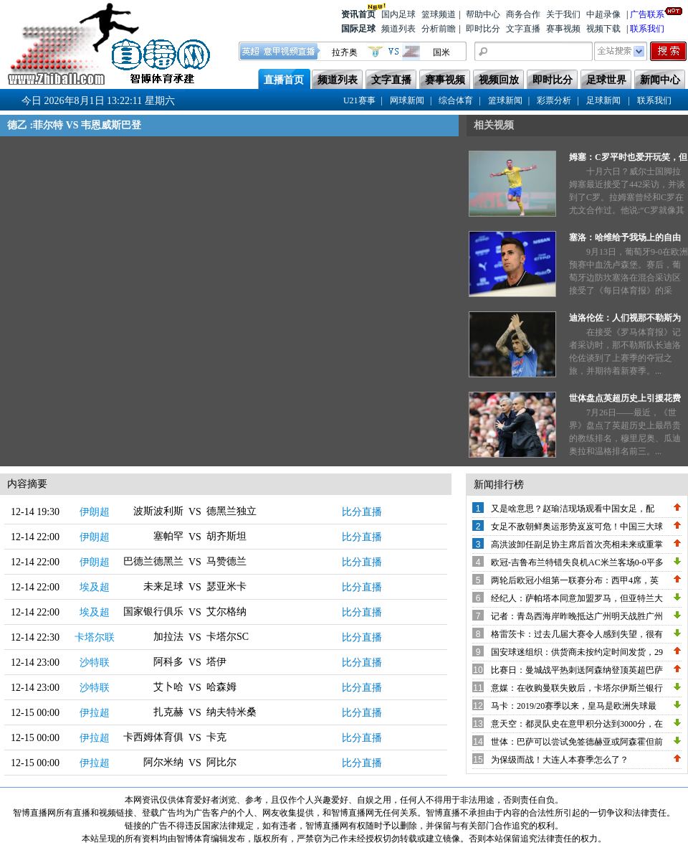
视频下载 (603, 29)
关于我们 (563, 14)
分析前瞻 (438, 29)
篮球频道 (438, 14)
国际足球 (358, 29)
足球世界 (606, 80)
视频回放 (499, 80)
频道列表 (398, 29)
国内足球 (398, 14)
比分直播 (362, 511)
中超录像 (603, 14)
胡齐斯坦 (226, 536)
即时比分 (483, 29)
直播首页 (284, 80)
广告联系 (647, 13)
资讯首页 (358, 13)
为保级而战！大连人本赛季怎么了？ (560, 760)
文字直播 (523, 29)
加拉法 (168, 636)
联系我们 (647, 29)
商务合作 (523, 14)
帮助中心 (483, 14)
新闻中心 (660, 80)
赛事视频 (563, 29)
